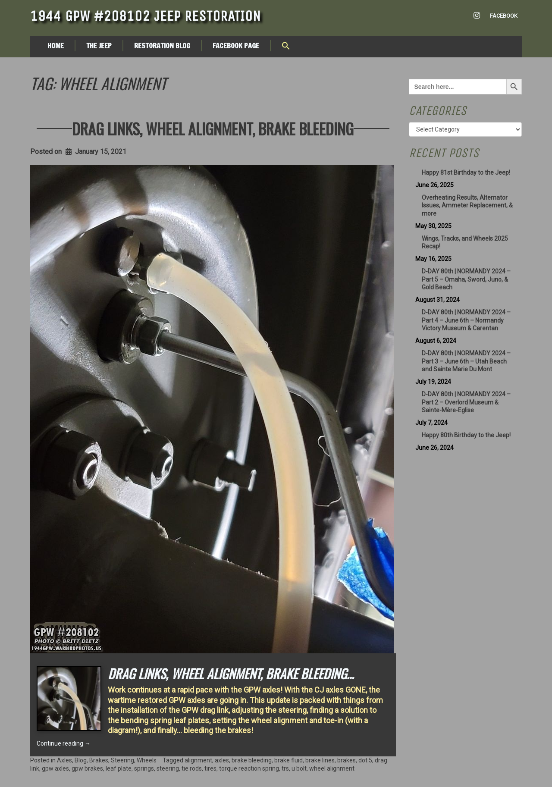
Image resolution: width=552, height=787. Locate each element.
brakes (346, 760)
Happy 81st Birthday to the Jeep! (466, 172)
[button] (286, 46)
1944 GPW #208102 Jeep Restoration (145, 16)
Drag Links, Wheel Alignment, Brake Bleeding (213, 128)
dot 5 (365, 760)
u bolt (299, 768)
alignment (198, 760)
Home (55, 45)
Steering (122, 760)
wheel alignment (331, 768)
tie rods (192, 768)
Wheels (147, 760)
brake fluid (288, 760)
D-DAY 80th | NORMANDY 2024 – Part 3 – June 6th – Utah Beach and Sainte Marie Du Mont (466, 361)
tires (210, 768)
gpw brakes (87, 768)
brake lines (320, 760)
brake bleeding (252, 760)
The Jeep (99, 45)
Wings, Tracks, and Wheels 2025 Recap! (465, 242)
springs (144, 768)
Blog (81, 760)
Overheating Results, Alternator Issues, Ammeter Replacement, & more (467, 205)
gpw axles (55, 768)
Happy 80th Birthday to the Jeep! (466, 435)
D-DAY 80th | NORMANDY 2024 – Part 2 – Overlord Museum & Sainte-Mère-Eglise (466, 402)
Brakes (98, 760)
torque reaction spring (249, 768)
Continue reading (64, 743)
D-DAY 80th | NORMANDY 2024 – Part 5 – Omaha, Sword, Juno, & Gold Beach (466, 279)
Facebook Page (236, 45)
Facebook (504, 16)
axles (222, 760)
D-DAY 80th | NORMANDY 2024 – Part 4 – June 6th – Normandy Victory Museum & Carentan (466, 320)
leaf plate (119, 768)
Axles (64, 760)
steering (168, 768)
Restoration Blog (162, 45)
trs (285, 768)
